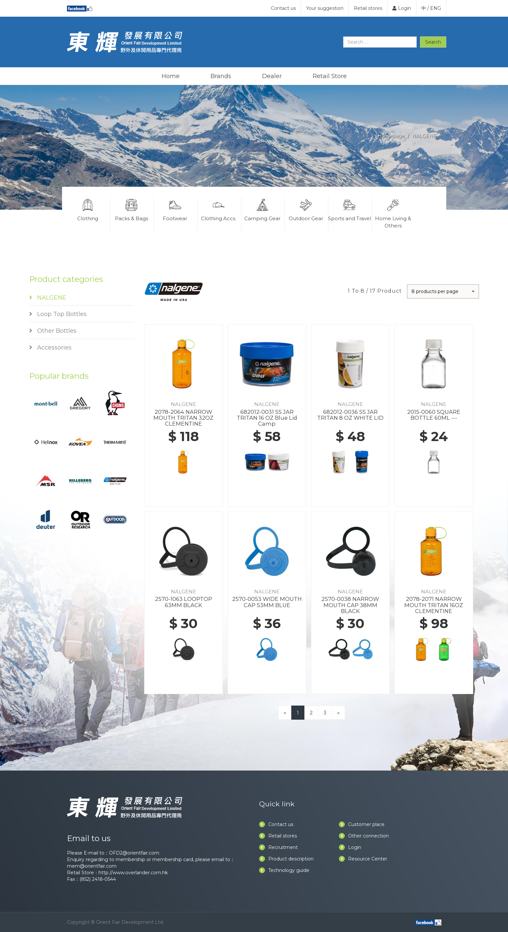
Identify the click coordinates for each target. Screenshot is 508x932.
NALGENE (424, 136)
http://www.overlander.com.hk (133, 873)
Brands (220, 76)
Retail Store (330, 76)
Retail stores (368, 8)
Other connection (364, 836)
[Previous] (285, 713)
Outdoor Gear (305, 209)
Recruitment (278, 847)
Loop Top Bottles (58, 314)
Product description (286, 859)
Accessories (50, 347)
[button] (443, 291)
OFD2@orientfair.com (134, 853)
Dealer (272, 76)
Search (433, 42)
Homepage (391, 136)
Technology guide (284, 870)
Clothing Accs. (218, 209)
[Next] (338, 713)
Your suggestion (324, 8)
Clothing (88, 209)
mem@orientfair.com (92, 866)
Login (401, 8)
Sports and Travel (349, 209)
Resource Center (363, 859)
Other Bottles (53, 330)
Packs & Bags (131, 209)
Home (171, 76)
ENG (435, 8)
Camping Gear (262, 209)
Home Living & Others (393, 213)
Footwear (175, 209)
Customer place (362, 824)
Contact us (283, 8)
